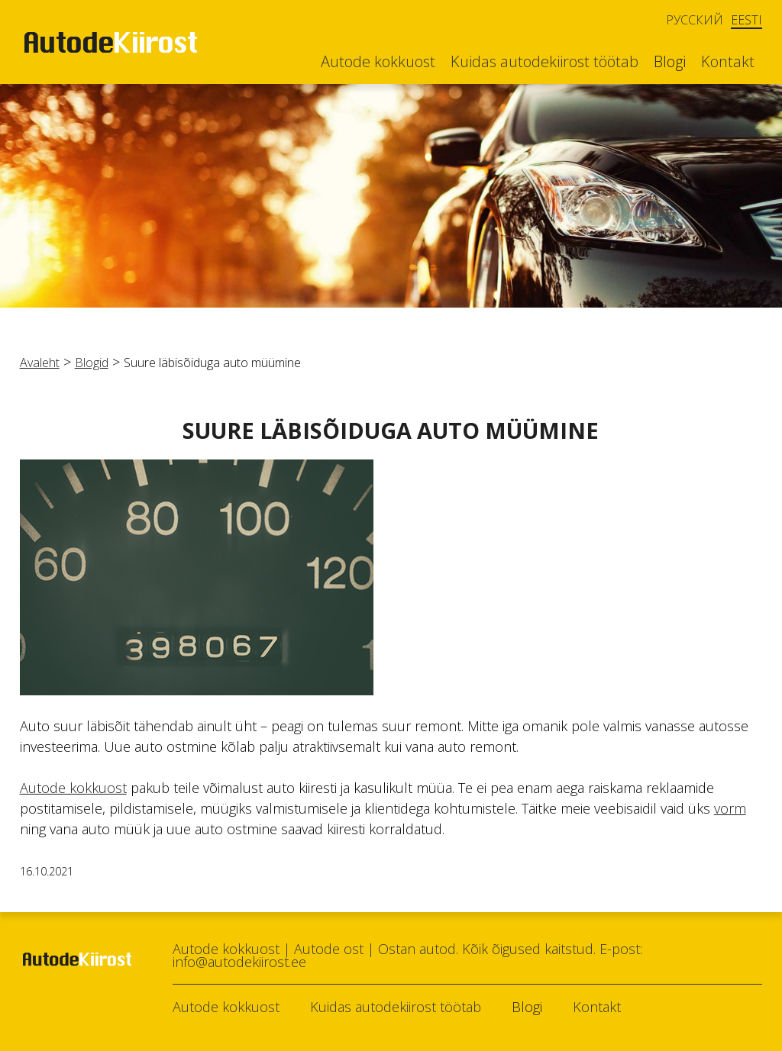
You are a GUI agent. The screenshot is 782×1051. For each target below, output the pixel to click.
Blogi (670, 61)
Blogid (91, 362)
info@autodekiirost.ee (239, 962)
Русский (694, 19)
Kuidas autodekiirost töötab (544, 61)
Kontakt (728, 61)
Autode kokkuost (378, 61)
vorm (730, 808)
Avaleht (40, 362)
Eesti (746, 20)
